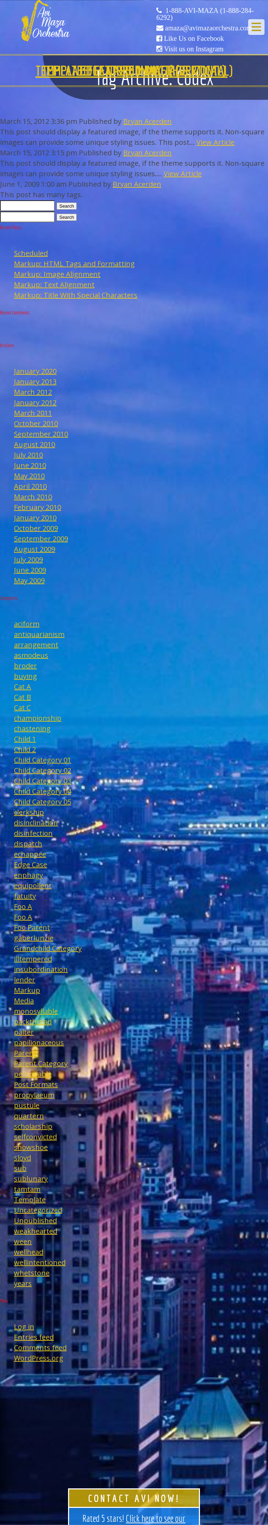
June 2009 (30, 570)
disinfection (33, 833)
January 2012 (35, 402)
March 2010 (33, 496)
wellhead (28, 1252)
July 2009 (28, 559)
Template (30, 1199)
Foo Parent (32, 927)
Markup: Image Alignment (57, 274)
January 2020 (35, 371)
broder (25, 665)
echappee (30, 854)
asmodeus (31, 655)
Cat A (22, 686)
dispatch (28, 843)
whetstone (32, 1273)
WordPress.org (38, 1358)
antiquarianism (39, 634)
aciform (26, 623)
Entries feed (34, 1337)
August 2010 (34, 444)
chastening (32, 728)
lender (24, 979)
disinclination (36, 822)
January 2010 (35, 517)
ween (23, 1241)
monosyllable (36, 1011)
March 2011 (33, 413)
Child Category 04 (42, 791)
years (23, 1283)
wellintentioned (40, 1262)
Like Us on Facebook (194, 38)
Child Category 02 (42, 770)
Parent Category (41, 1063)
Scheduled (31, 253)
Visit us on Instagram (193, 48)
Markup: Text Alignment (54, 284)
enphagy (28, 875)
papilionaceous (39, 1042)
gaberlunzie (33, 938)
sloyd (22, 1157)
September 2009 (41, 538)
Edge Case (30, 864)
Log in (24, 1326)
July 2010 (28, 455)
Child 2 (25, 749)
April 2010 (30, 486)
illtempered (33, 959)
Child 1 (25, 739)
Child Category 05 (42, 801)
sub (20, 1168)
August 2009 (34, 549)
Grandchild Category (48, 948)
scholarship (33, 1126)
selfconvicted (35, 1136)
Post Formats (36, 1084)
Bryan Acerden (147, 121)
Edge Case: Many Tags (134, 70)
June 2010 (30, 465)
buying (25, 676)
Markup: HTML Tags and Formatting (74, 263)
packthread (33, 1021)
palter (24, 1032)
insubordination (41, 969)
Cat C (22, 707)
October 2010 (36, 423)
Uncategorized (38, 1210)
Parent (25, 1053)
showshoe (31, 1147)
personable (33, 1074)
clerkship (29, 812)
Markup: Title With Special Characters (75, 295)
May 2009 (29, 580)
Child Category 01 (42, 760)
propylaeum (34, 1095)
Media (24, 1000)
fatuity (25, 896)
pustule (26, 1105)
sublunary (31, 1178)
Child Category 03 (42, 781)
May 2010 (29, 476)
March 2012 (33, 392)
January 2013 (35, 381)
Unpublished (35, 1220)
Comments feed (40, 1347)
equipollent (33, 885)
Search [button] (66, 206)
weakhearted (35, 1231)
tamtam (27, 1189)
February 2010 (37, 507)
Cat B (22, 697)
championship (37, 718)
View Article (215, 142)
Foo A (23, 906)
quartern (29, 1116)
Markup (27, 990)
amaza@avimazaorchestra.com (208, 27)
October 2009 (36, 528)
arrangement (36, 644)
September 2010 (41, 434)
